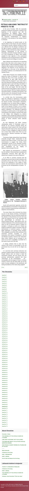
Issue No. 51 (4, 370)
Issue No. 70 (4, 408)
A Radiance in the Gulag (7, 452)
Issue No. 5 (4, 283)
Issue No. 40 (4, 348)
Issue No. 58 (4, 384)
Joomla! (2, 485)
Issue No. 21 (4, 311)
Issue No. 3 (4, 279)
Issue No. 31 (4, 330)
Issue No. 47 (4, 362)
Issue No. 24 (4, 317)
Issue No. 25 (4, 319)
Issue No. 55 (4, 378)
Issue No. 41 (4, 350)
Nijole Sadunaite (5, 450)
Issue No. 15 (4, 303)
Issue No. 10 (4, 293)
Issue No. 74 (4, 416)
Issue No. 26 (4, 321)
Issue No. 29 (4, 326)
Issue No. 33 (4, 334)
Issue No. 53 (4, 374)
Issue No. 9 (4, 291)
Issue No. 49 (4, 366)
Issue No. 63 (4, 394)
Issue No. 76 (4, 420)
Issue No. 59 (4, 386)
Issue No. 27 (4, 323)
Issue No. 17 (4, 307)
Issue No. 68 (4, 404)
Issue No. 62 (4, 392)
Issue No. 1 (4, 275)
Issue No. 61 (4, 390)
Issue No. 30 (4, 328)
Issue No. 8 (4, 289)
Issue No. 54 (4, 376)
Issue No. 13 (4, 299)
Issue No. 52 (4, 372)
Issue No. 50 (4, 368)
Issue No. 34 (4, 336)
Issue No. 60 (4, 388)
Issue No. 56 (4, 380)
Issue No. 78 (4, 424)
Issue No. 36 (4, 340)
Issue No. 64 (4, 396)
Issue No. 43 (4, 354)
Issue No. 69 (4, 406)
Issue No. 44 (4, 356)
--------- (3, 448)
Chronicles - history (6, 434)
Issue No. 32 (4, 332)
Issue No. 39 (4, 346)
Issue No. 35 (4, 338)
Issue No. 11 (4, 295)
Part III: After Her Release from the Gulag (11, 458)
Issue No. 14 (4, 301)
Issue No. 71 (4, 410)
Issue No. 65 (4, 398)
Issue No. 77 (4, 422)
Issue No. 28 (4, 324)
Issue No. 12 (4, 297)
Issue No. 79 (4, 426)
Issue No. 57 (4, 382)
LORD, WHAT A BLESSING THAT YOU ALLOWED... (12, 439)
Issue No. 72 (4, 412)
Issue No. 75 (4, 418)
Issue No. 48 (4, 364)
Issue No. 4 (4, 281)
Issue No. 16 (4, 305)
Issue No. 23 (4, 315)
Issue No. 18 (4, 309)
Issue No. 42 (4, 352)
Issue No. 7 (4, 287)
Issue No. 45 (4, 358)
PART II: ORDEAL (5, 456)
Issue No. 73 (4, 414)
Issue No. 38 (4, 344)
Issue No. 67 (4, 402)
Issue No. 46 (4, 360)
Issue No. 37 (4, 342)
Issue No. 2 (4, 277)
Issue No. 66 (4, 400)
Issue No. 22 (4, 313)
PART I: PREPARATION (7, 454)
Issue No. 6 (4, 285)
